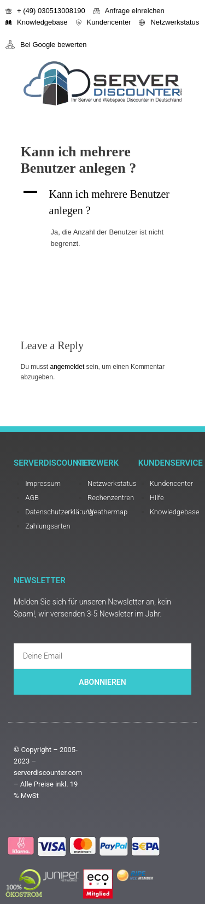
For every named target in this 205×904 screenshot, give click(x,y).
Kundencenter (103, 22)
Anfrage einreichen (129, 11)
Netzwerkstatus (169, 22)
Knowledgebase (36, 22)
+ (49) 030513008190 (45, 11)
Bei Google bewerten (45, 44)
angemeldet (67, 367)
